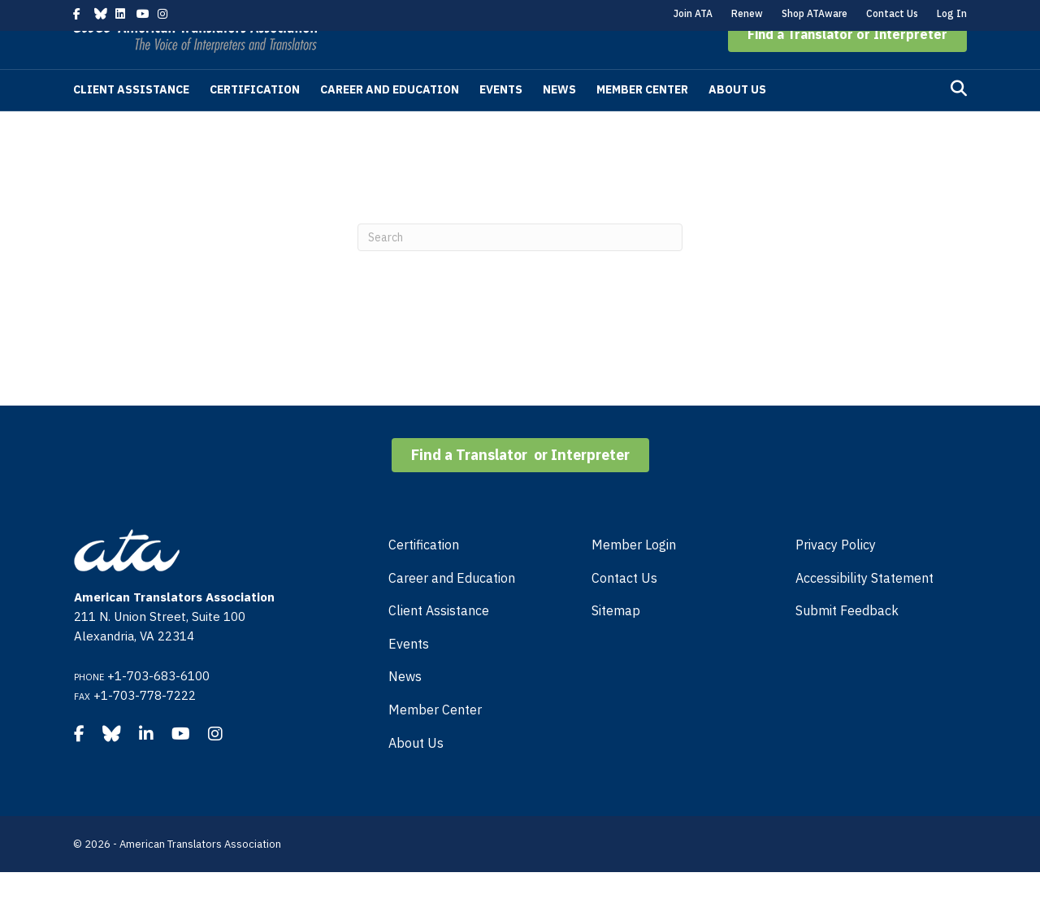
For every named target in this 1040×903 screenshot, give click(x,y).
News (559, 120)
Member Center (642, 120)
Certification (255, 120)
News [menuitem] (405, 707)
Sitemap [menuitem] (616, 641)
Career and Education (389, 120)
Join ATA (693, 13)
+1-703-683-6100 (158, 706)
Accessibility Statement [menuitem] (864, 609)
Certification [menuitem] (423, 575)
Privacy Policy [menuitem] (835, 575)
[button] (847, 65)
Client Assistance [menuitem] (438, 641)
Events (500, 120)
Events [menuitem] (408, 674)
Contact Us (892, 13)
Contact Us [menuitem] (624, 609)
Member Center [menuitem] (435, 740)
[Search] (959, 119)
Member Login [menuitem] (634, 575)
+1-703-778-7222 (144, 726)
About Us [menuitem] (416, 774)
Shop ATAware (814, 13)
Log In (952, 13)
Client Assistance (131, 120)
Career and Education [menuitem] (451, 609)
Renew (747, 13)
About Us (737, 120)
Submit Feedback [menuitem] (847, 641)
